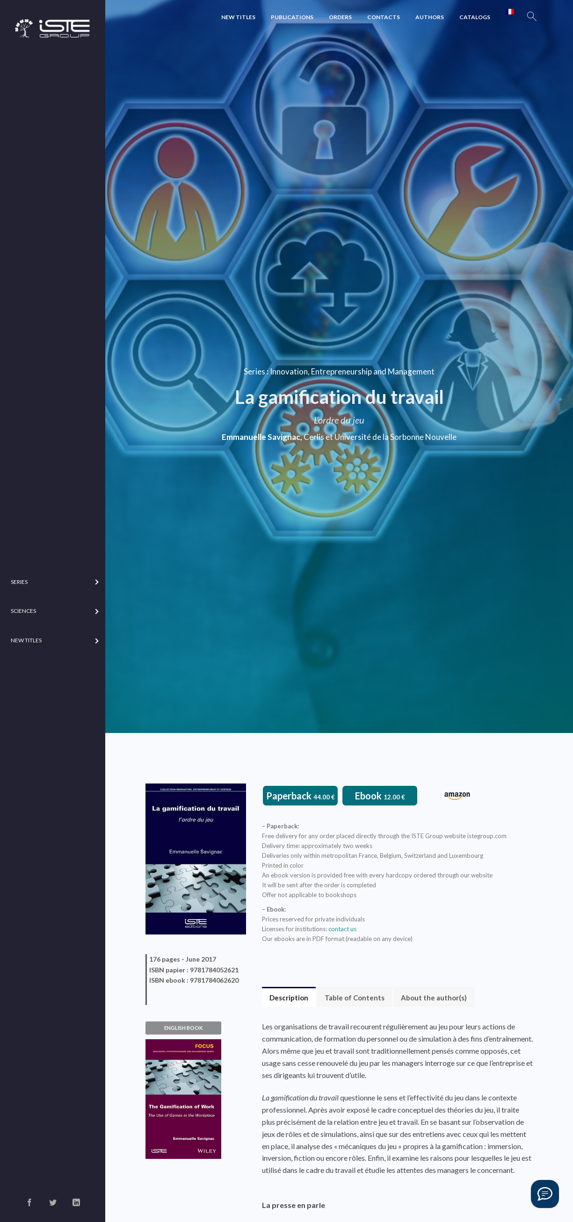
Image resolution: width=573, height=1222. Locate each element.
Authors (429, 17)
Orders (340, 17)
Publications (292, 17)
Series (254, 371)
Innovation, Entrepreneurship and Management (352, 371)
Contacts (383, 17)
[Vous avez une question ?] (545, 1194)
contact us (342, 929)
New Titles (238, 17)
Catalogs (474, 17)
